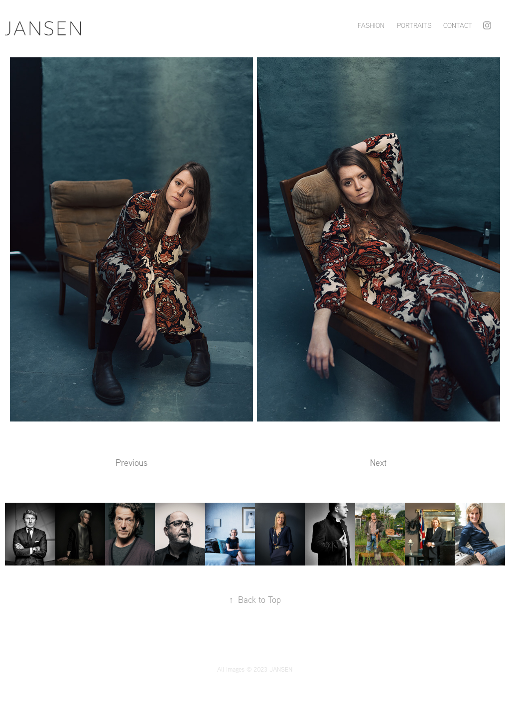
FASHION (371, 25)
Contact (457, 25)
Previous (131, 462)
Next (378, 462)
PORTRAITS (414, 25)
